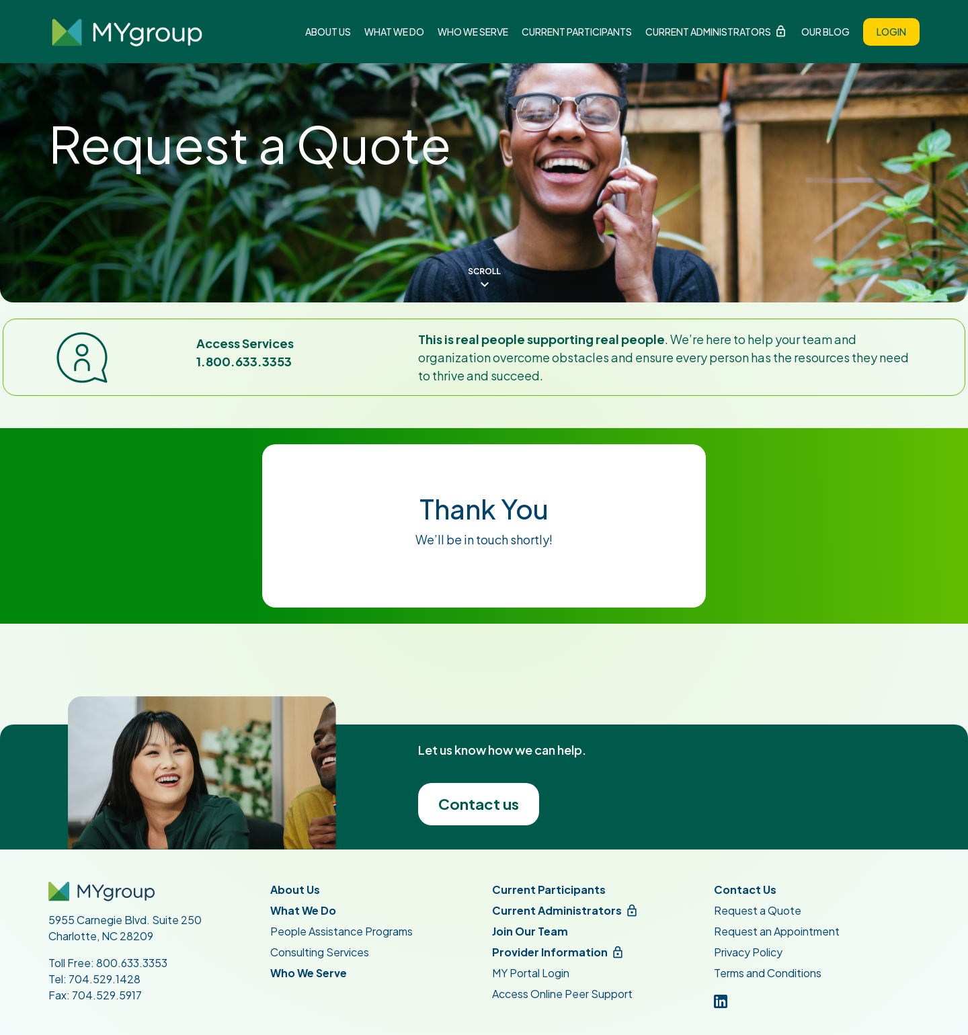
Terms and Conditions (767, 973)
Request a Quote (757, 910)
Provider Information (550, 952)
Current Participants (577, 32)
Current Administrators (708, 32)
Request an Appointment (777, 931)
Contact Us (745, 889)
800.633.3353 (131, 963)
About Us (328, 32)
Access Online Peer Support (562, 994)
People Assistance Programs (341, 931)
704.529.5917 (107, 995)
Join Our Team (530, 931)
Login (891, 32)
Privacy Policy (748, 952)
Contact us (478, 803)
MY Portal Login (530, 973)
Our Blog (825, 32)
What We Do (394, 32)
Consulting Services (319, 952)
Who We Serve (473, 32)
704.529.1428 (104, 979)
